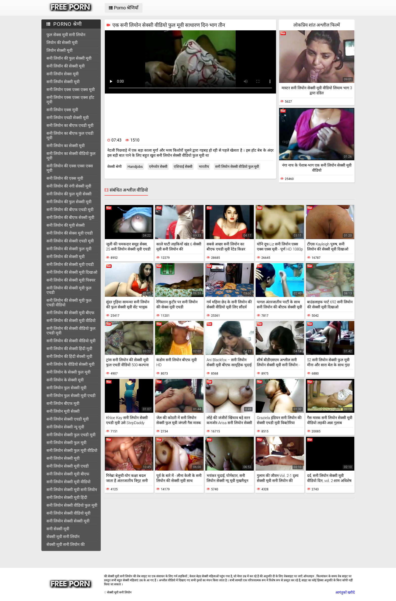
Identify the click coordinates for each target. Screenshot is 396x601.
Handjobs (135, 167)
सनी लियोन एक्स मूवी (62, 109)
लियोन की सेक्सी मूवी (62, 42)
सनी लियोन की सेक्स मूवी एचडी (69, 233)
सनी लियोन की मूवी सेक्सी (65, 225)
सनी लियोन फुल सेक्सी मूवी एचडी (70, 395)
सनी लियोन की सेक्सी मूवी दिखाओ (71, 272)
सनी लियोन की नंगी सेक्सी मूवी (68, 186)
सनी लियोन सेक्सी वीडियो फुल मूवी (71, 505)
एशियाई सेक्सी (183, 167)
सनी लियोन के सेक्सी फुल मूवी (68, 372)
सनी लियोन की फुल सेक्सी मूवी (68, 201)
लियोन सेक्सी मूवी (59, 50)
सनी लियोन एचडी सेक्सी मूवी (67, 117)
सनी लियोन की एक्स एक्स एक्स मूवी (69, 168)
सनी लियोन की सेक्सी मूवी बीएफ (70, 312)
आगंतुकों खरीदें (345, 592)
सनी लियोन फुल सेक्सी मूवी (66, 387)
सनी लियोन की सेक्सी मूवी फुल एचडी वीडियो (68, 302)
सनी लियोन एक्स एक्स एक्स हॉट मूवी (70, 99)
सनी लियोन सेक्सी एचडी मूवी (67, 419)
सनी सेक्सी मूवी (57, 528)
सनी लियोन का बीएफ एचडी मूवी (69, 125)
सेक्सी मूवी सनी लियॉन (63, 536)
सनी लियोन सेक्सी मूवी (63, 458)
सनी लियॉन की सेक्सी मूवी (65, 66)
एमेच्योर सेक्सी (158, 167)
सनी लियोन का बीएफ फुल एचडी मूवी (69, 135)
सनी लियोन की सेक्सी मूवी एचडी (70, 264)
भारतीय (204, 167)
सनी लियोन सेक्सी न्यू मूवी (65, 427)
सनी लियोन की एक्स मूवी (64, 178)
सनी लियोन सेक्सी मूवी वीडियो (68, 481)
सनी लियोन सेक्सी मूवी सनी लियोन (71, 489)
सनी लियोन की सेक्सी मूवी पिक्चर (70, 280)
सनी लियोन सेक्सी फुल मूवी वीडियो (71, 450)
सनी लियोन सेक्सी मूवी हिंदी (66, 497)
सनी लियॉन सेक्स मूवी (62, 74)
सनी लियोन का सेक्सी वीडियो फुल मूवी (70, 155)
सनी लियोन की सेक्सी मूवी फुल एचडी (68, 290)
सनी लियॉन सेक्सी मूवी (63, 81)
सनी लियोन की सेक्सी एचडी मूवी (70, 241)
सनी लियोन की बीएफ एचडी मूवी (69, 209)
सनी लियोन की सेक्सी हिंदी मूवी (69, 348)
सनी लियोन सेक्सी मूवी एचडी (67, 466)
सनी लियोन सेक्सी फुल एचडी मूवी (70, 434)
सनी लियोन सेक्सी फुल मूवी (66, 442)
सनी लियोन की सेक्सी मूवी (65, 256)
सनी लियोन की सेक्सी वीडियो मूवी (70, 340)
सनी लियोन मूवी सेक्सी (63, 411)
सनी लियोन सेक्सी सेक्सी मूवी (67, 521)
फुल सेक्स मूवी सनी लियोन (65, 34)
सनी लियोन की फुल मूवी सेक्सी (68, 194)
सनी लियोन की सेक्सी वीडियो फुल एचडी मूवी (70, 330)
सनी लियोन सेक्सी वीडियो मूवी (68, 513)
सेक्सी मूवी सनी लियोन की (65, 544)
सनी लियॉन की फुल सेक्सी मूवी (68, 58)
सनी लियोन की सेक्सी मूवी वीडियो (70, 320)
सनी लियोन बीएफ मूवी (62, 403)
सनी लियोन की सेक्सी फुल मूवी (68, 248)
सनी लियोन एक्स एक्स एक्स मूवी (70, 89)
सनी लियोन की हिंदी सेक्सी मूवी (69, 356)
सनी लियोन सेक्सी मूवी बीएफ (67, 474)
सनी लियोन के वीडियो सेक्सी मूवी (70, 364)
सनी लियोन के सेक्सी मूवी (65, 380)
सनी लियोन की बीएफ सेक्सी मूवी (70, 217)
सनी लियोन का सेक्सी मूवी (65, 145)
